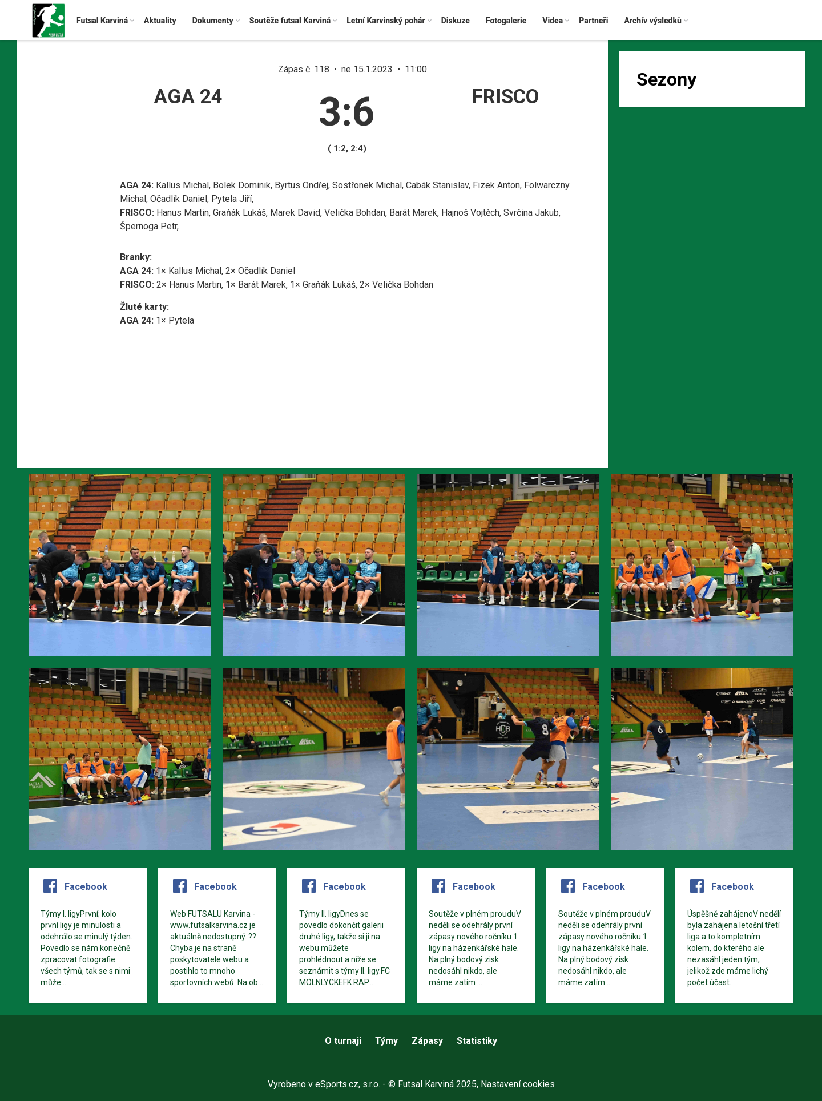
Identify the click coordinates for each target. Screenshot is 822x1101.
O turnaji (343, 1040)
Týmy (386, 1040)
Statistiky (477, 1040)
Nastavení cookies (518, 1084)
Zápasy (427, 1040)
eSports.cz (336, 1084)
